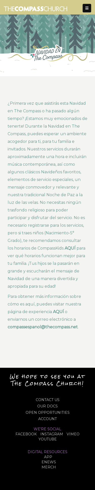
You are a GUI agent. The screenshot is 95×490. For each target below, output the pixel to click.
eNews (49, 462)
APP (48, 457)
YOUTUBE (48, 439)
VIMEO (73, 434)
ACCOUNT (47, 419)
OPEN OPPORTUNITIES (48, 412)
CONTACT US (48, 399)
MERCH (49, 467)
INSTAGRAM (51, 434)
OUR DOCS (47, 406)
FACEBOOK (26, 434)
